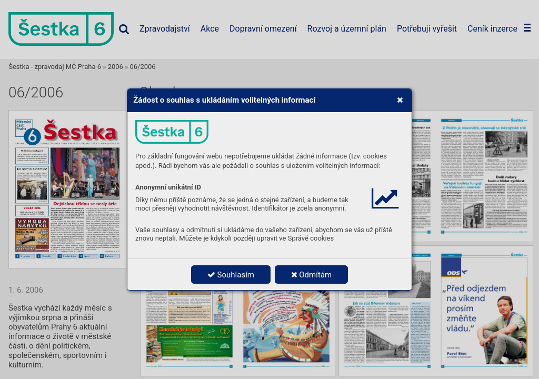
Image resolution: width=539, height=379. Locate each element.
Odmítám (311, 275)
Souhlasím (230, 275)
